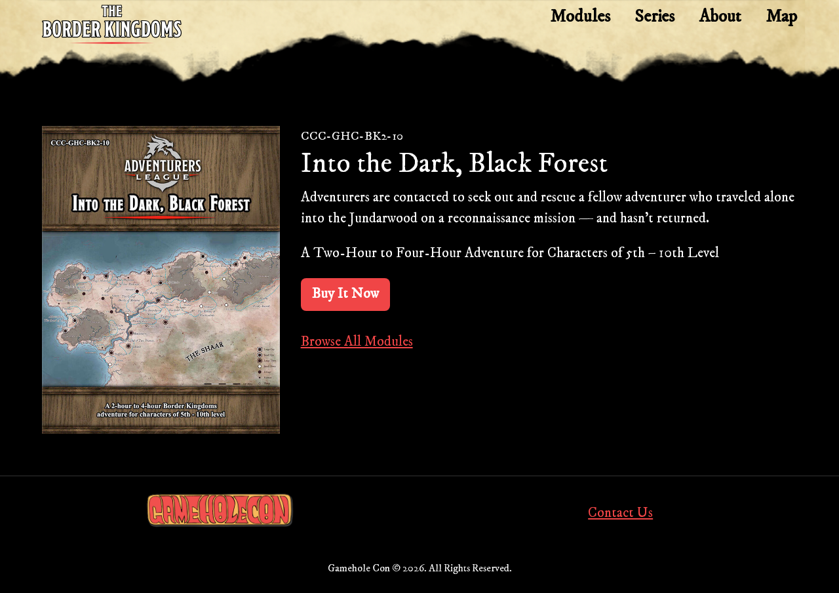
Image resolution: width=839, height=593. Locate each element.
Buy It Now (345, 293)
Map (781, 17)
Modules (580, 17)
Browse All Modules (357, 341)
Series (654, 17)
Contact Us (620, 512)
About (720, 17)
